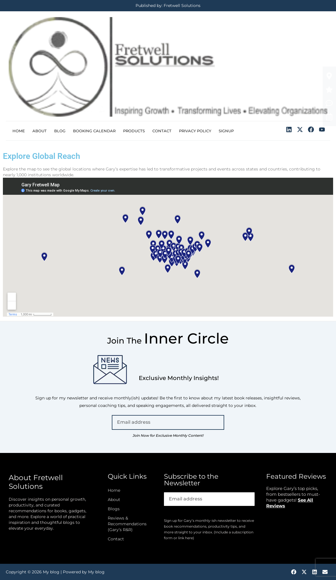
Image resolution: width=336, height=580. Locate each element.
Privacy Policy (195, 131)
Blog (59, 131)
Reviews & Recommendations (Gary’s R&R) (127, 523)
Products (134, 131)
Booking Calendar (94, 131)
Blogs (114, 508)
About (39, 131)
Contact (161, 131)
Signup (226, 131)
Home (18, 131)
